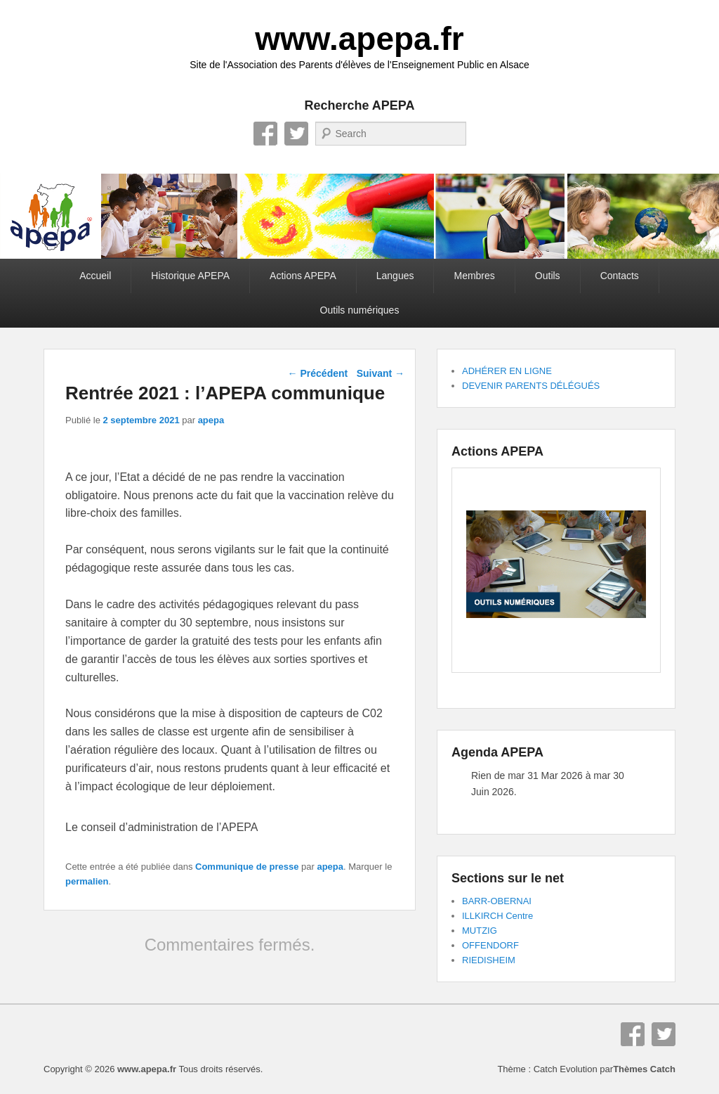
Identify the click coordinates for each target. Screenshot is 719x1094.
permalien (86, 881)
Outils (547, 275)
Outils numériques (360, 310)
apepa (211, 420)
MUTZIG (479, 930)
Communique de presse (246, 866)
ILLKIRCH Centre (497, 915)
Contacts (619, 275)
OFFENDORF (490, 945)
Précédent (318, 373)
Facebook (265, 134)
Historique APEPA (190, 275)
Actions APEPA (303, 275)
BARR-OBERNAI (497, 901)
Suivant (380, 373)
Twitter (296, 134)
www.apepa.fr (359, 38)
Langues (395, 275)
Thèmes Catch (644, 1069)
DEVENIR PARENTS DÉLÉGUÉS (531, 385)
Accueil (95, 275)
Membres (474, 275)
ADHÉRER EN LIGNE (507, 371)
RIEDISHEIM (488, 960)
